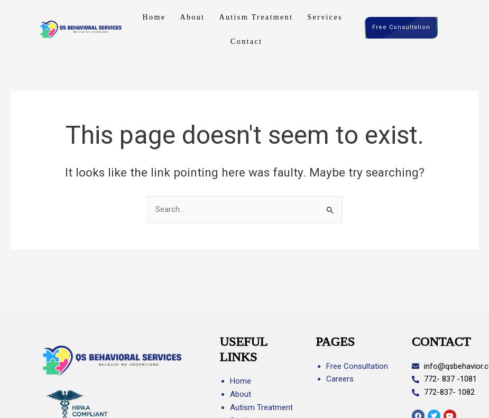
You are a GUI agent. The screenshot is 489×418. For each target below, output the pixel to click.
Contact (246, 41)
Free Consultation (401, 28)
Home (154, 17)
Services (325, 17)
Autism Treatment (256, 17)
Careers (340, 379)
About (192, 17)
